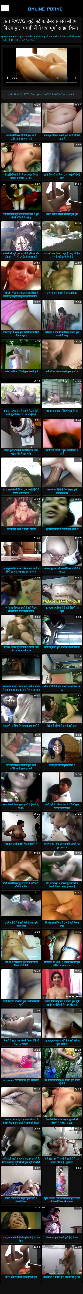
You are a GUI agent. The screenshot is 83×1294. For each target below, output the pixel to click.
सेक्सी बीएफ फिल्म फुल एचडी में (23, 39)
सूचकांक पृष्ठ (7, 36)
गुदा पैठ (46, 36)
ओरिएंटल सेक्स (34, 36)
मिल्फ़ (64, 36)
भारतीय (56, 36)
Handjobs (20, 36)
